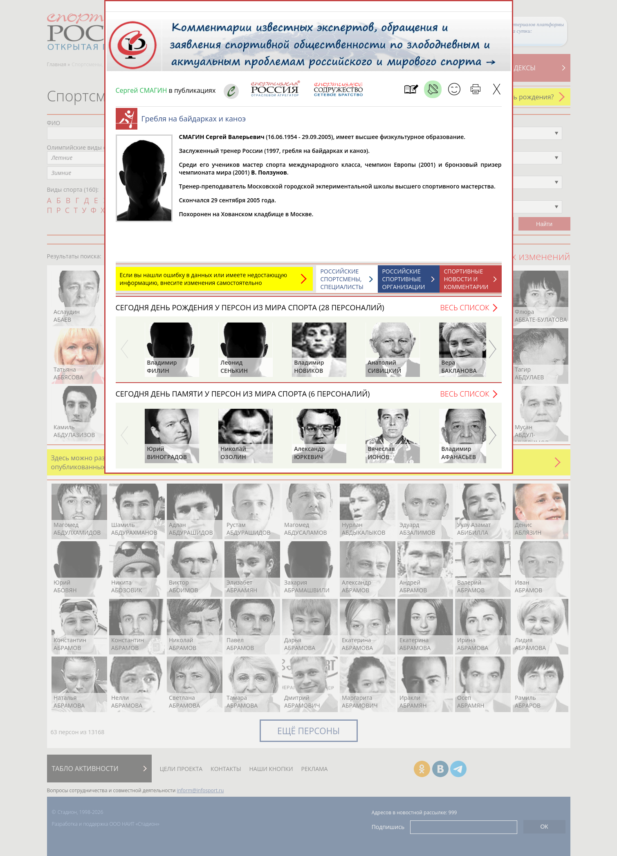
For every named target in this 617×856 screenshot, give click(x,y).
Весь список (464, 311)
